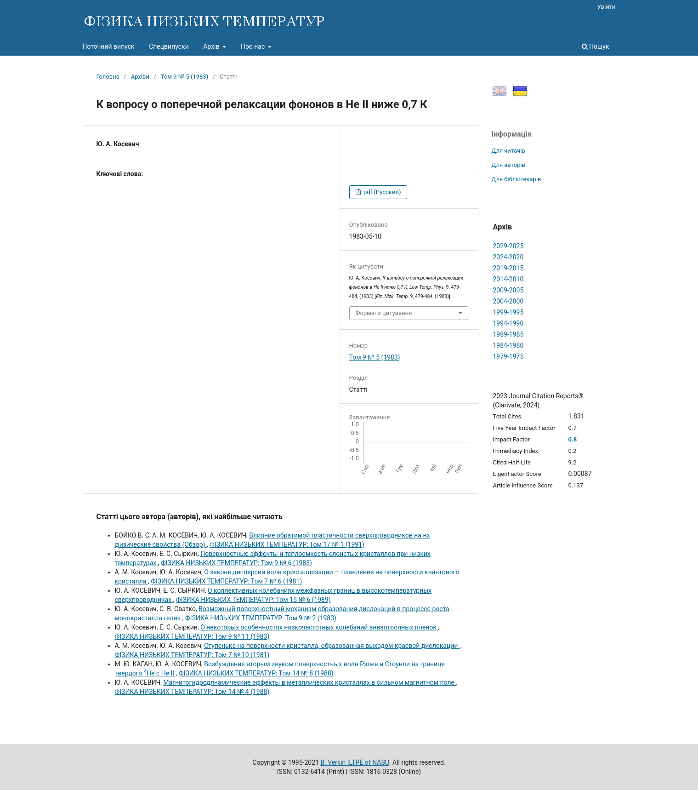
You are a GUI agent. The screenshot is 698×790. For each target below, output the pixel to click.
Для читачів (508, 150)
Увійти (606, 6)
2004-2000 (508, 301)
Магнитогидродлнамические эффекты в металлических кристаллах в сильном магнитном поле (309, 682)
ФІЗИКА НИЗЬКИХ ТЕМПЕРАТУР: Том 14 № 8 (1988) (256, 673)
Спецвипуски (169, 46)
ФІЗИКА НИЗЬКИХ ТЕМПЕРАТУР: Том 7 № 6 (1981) (226, 581)
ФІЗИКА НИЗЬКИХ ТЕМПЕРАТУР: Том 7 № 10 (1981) (192, 654)
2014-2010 (508, 279)
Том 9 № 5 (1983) (184, 76)
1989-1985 (508, 334)
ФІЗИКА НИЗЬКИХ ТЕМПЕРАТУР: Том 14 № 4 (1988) (192, 691)
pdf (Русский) (381, 192)
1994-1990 (508, 323)
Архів (212, 46)
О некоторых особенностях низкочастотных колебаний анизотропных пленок (319, 627)
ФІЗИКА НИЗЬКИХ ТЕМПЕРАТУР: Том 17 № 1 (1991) (287, 544)
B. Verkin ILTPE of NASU (354, 762)
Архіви (140, 76)
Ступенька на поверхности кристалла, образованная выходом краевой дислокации (332, 645)
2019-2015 (508, 268)
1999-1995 (508, 312)
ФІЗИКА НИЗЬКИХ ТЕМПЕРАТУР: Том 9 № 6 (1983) (236, 563)
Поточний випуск (109, 46)
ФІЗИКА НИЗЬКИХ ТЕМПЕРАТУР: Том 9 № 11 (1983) (192, 636)
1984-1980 (508, 345)
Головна (107, 76)
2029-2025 (508, 246)
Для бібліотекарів (516, 179)
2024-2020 (508, 257)
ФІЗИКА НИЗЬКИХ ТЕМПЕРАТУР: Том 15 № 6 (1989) (253, 599)
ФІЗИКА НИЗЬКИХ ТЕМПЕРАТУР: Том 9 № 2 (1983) (260, 618)
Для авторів (509, 164)
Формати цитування (384, 312)
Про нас (254, 46)
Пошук (595, 46)
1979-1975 (508, 356)
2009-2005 (508, 290)
